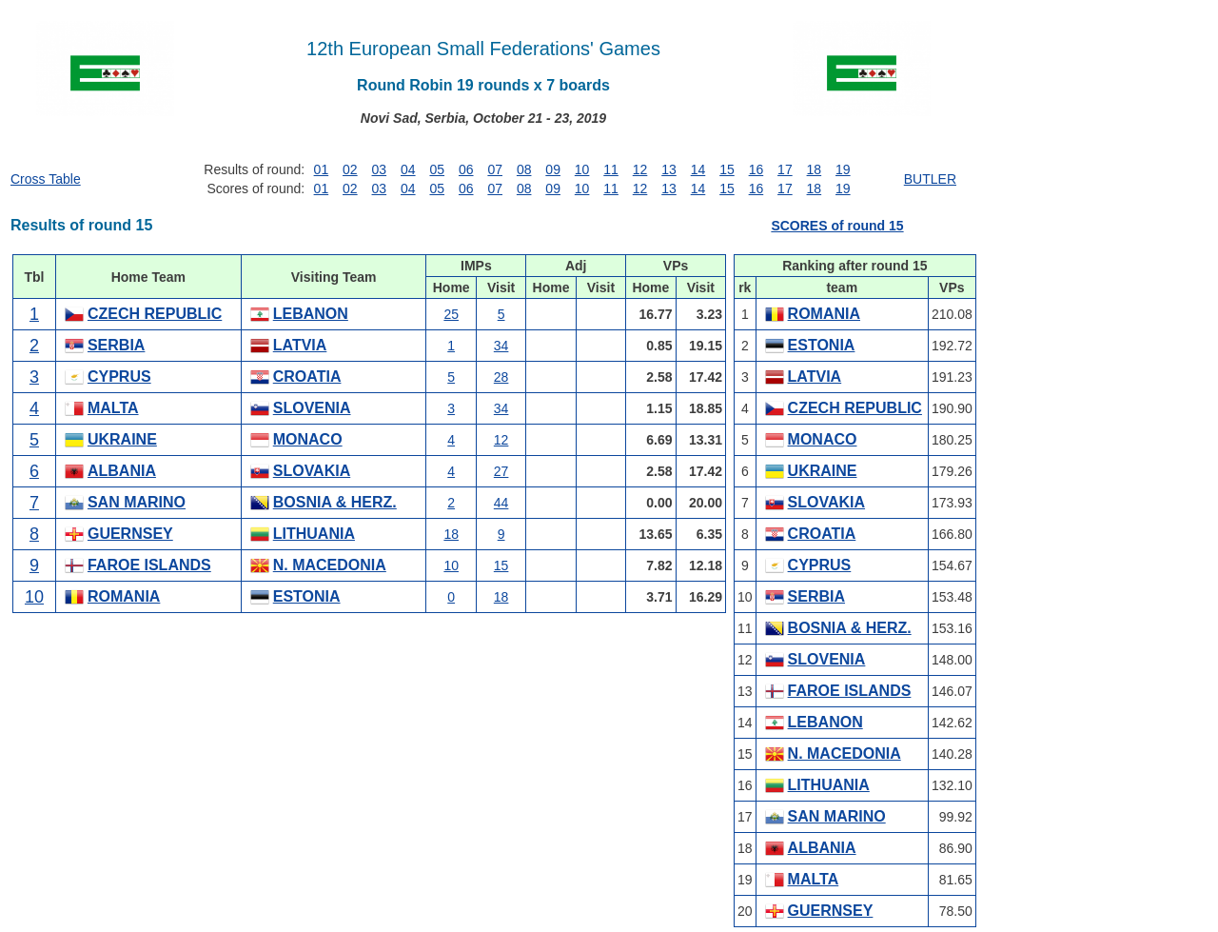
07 (494, 169)
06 (466, 169)
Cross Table (45, 179)
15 (727, 169)
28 (501, 377)
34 (501, 345)
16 (756, 169)
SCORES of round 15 (837, 225)
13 (669, 169)
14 (698, 169)
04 (408, 169)
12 (640, 169)
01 (321, 169)
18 (814, 169)
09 (552, 169)
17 (785, 169)
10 (582, 169)
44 (501, 502)
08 (524, 169)
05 (436, 169)
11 (611, 169)
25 (451, 314)
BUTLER (930, 179)
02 (350, 169)
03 (379, 169)
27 (501, 471)
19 (843, 169)
